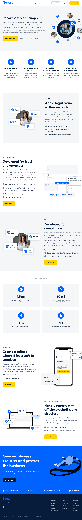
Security (53, 508)
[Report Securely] (8, 3)
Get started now (10, 38)
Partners (64, 505)
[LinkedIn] (3, 507)
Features (27, 3)
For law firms (18, 3)
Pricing (34, 3)
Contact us (46, 3)
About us (64, 500)
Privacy (74, 503)
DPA (74, 508)
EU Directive (54, 510)
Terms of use (76, 500)
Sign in (65, 3)
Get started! (74, 3)
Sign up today (9, 480)
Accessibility (76, 510)
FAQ (39, 3)
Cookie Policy (76, 505)
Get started (8, 203)
